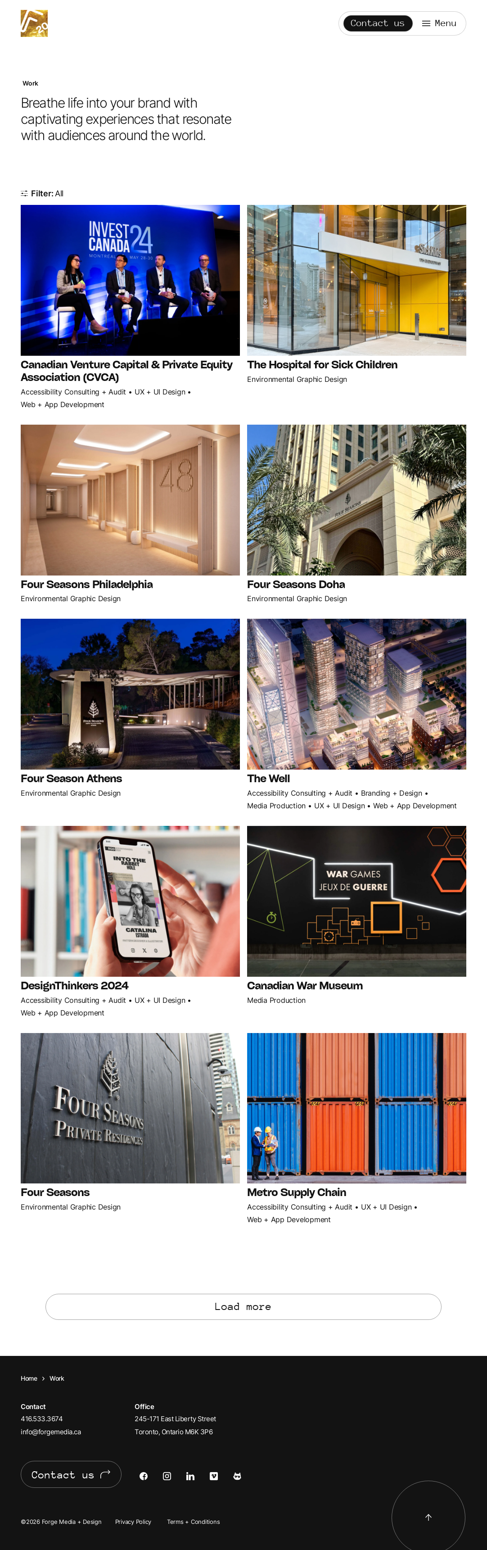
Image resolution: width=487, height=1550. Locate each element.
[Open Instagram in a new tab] (174, 1476)
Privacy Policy (133, 1521)
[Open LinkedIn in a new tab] (198, 1476)
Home (29, 1378)
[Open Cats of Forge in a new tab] (245, 1476)
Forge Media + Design (34, 23)
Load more (243, 1306)
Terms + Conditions (193, 1521)
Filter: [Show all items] (47, 193)
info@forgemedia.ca (51, 1432)
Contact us (378, 23)
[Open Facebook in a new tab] (151, 1476)
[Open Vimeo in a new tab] (221, 1476)
